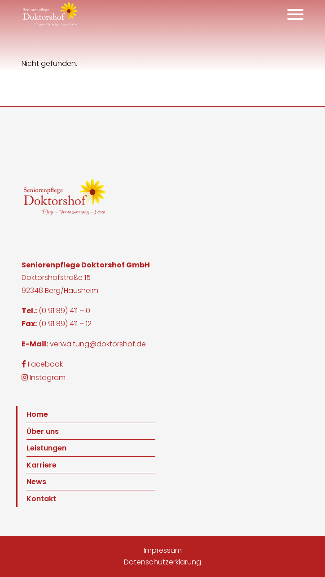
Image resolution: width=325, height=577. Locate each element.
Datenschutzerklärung (162, 562)
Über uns (42, 431)
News (36, 481)
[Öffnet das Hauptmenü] (295, 14)
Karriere (41, 465)
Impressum (163, 550)
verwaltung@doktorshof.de (98, 344)
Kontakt (41, 499)
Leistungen (46, 448)
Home (37, 414)
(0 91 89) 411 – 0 (64, 311)
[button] (50, 14)
